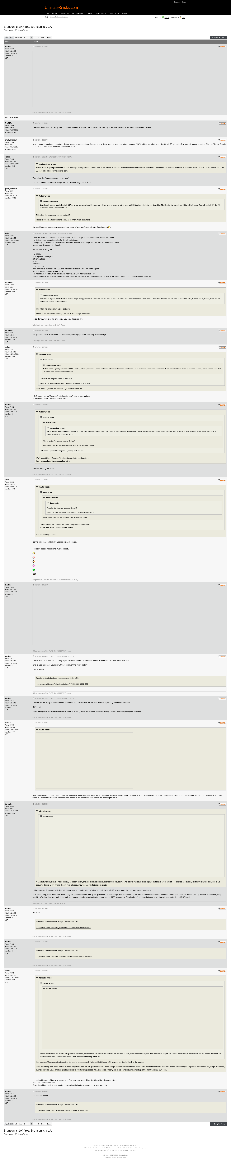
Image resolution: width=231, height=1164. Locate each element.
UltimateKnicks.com (61, 7)
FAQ (46, 17)
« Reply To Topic (218, 37)
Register (177, 2)
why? (183, 18)
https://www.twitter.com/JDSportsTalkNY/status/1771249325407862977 (64, 956)
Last (49, 37)
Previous (18, 37)
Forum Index (8, 30)
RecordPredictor (77, 13)
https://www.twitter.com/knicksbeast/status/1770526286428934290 (62, 684)
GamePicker (65, 13)
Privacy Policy (121, 1157)
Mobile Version (101, 13)
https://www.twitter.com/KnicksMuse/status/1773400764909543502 (62, 1110)
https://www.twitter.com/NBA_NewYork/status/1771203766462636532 (63, 928)
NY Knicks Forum (21, 30)
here (134, 1150)
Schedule (89, 13)
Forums (54, 13)
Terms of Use (109, 1157)
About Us (125, 13)
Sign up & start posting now (59, 17)
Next (43, 37)
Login (184, 2)
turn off (167, 18)
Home (47, 13)
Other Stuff (113, 13)
